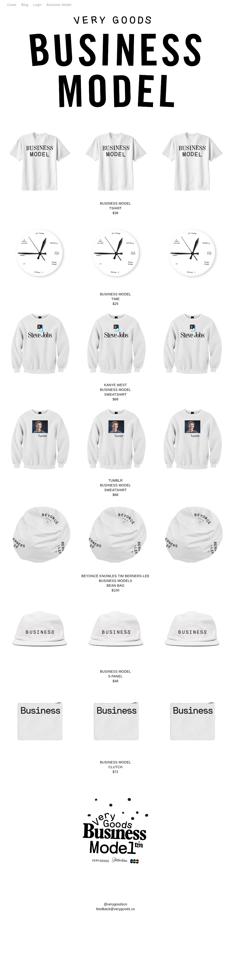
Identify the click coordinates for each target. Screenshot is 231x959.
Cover (11, 5)
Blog (24, 5)
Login (37, 5)
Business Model (59, 5)
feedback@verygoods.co (115, 909)
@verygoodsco (115, 904)
